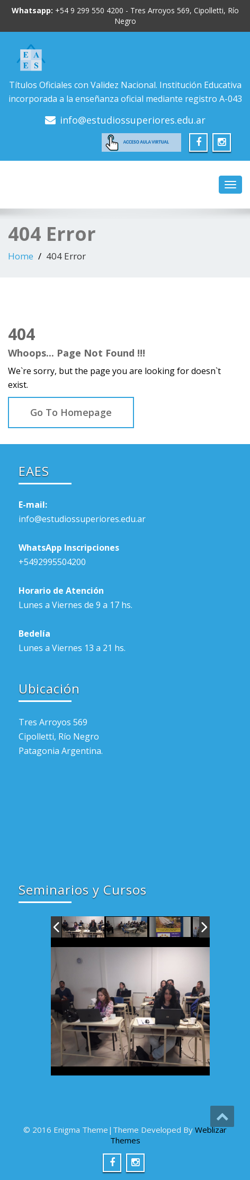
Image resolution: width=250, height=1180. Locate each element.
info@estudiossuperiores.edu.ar (133, 120)
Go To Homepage (71, 412)
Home (20, 256)
